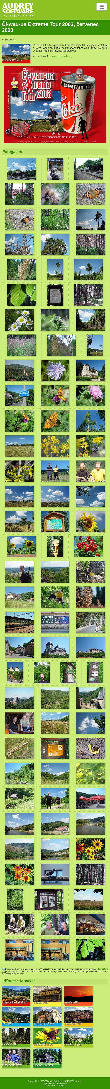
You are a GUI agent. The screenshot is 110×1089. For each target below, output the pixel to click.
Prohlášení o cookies (55, 1085)
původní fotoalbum (60, 56)
